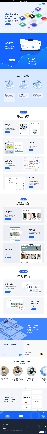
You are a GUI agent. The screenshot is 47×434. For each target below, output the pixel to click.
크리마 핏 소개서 (38, 426)
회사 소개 (17, 3)
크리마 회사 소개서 (38, 424)
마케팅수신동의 (20, 430)
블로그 (14, 3)
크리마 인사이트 (26, 427)
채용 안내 (32, 428)
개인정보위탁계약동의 (17, 430)
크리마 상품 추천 (26, 426)
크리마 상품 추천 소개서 (38, 427)
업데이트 (21, 3)
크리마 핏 (25, 425)
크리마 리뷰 (25, 424)
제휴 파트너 (25, 3)
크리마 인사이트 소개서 (38, 428)
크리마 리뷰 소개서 (38, 425)
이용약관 (11, 430)
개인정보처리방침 (14, 430)
